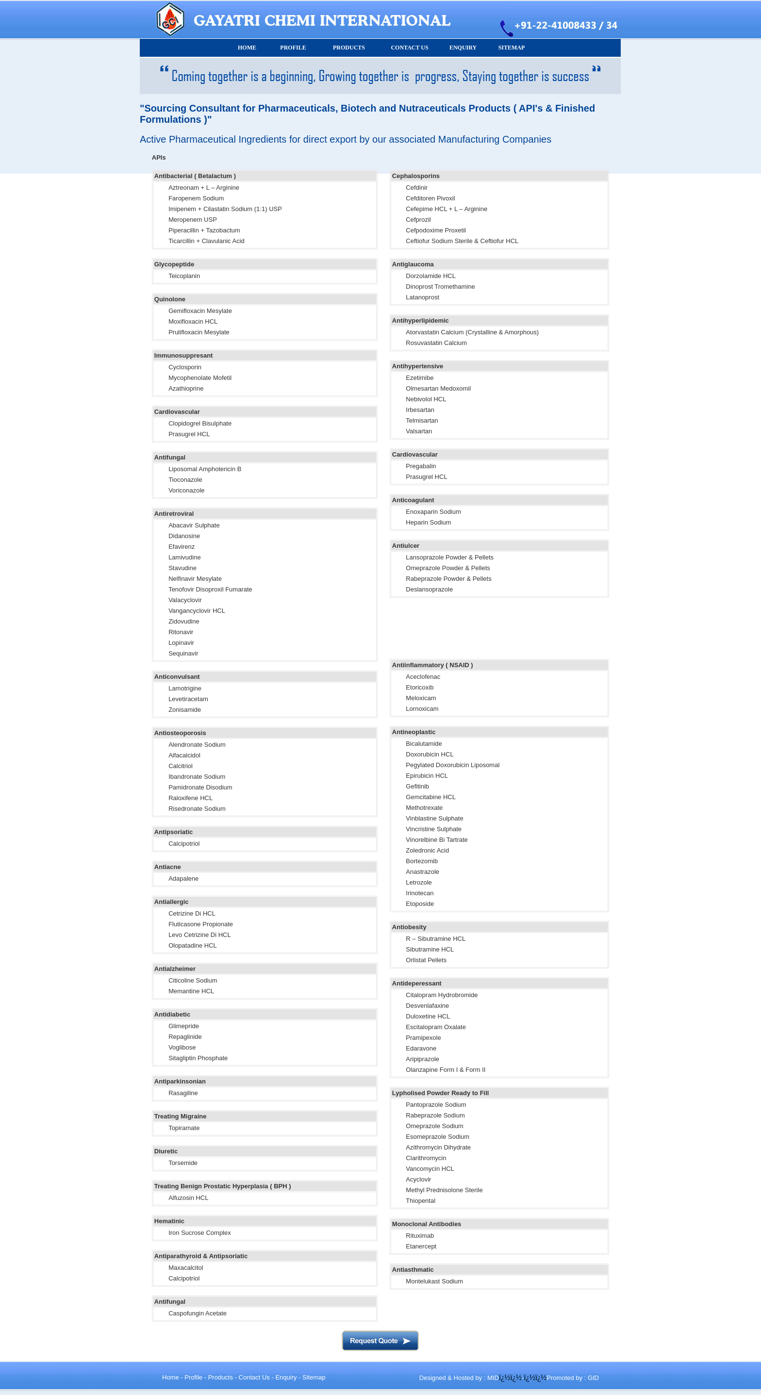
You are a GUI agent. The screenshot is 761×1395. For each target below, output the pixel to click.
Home (170, 1377)
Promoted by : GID (572, 1377)
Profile (193, 1377)
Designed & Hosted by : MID (459, 1377)
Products (220, 1377)
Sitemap (314, 1377)
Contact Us (254, 1377)
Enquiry (286, 1377)
